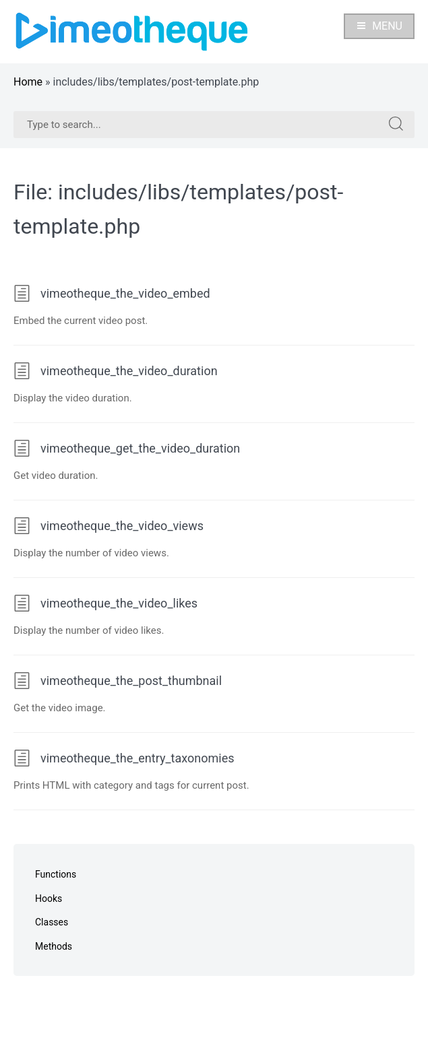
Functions (55, 874)
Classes (51, 922)
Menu (379, 26)
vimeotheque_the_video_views (108, 525)
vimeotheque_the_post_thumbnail (117, 680)
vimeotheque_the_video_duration (115, 370)
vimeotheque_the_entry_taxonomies (124, 758)
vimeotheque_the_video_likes (105, 603)
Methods (53, 946)
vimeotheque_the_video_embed (111, 293)
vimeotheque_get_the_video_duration (126, 448)
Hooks (48, 898)
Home (27, 81)
